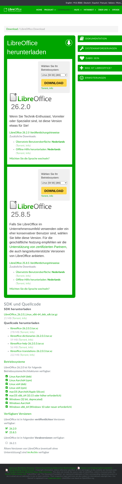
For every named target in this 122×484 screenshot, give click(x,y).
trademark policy (54, 478)
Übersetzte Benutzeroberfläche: (40, 142)
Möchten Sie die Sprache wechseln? (29, 158)
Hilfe (78, 10)
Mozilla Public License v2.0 (15, 474)
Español (95, 3)
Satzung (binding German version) (21, 470)
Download (65, 10)
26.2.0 (12, 428)
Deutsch (87, 3)
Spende (115, 10)
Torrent (44, 88)
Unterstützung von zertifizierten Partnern (38, 247)
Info (51, 88)
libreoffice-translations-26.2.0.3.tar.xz (31, 351)
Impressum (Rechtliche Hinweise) (21, 468)
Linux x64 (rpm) (17, 388)
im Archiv (32, 452)
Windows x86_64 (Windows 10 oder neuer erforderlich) (40, 407)
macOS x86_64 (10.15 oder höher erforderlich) (35, 395)
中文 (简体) (77, 3)
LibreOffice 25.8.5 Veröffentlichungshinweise (34, 263)
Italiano (112, 3)
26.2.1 (12, 443)
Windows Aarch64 (19, 403)
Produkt (50, 10)
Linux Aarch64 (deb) (20, 376)
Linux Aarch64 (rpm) (20, 380)
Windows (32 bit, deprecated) (25, 399)
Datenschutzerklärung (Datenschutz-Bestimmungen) (56, 468)
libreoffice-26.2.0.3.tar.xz (24, 328)
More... (119, 3)
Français (103, 3)
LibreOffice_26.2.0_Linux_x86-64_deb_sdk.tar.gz (30, 314)
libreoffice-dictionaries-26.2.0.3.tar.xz (31, 336)
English (69, 3)
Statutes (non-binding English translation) (96, 468)
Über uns (104, 10)
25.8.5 (12, 432)
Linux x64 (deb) (17, 384)
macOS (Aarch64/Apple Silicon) (26, 392)
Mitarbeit (90, 10)
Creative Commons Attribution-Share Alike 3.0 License (31, 472)
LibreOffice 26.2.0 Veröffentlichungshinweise (34, 132)
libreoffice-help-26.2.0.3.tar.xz (27, 343)
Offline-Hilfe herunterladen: (38, 149)
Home (39, 10)
